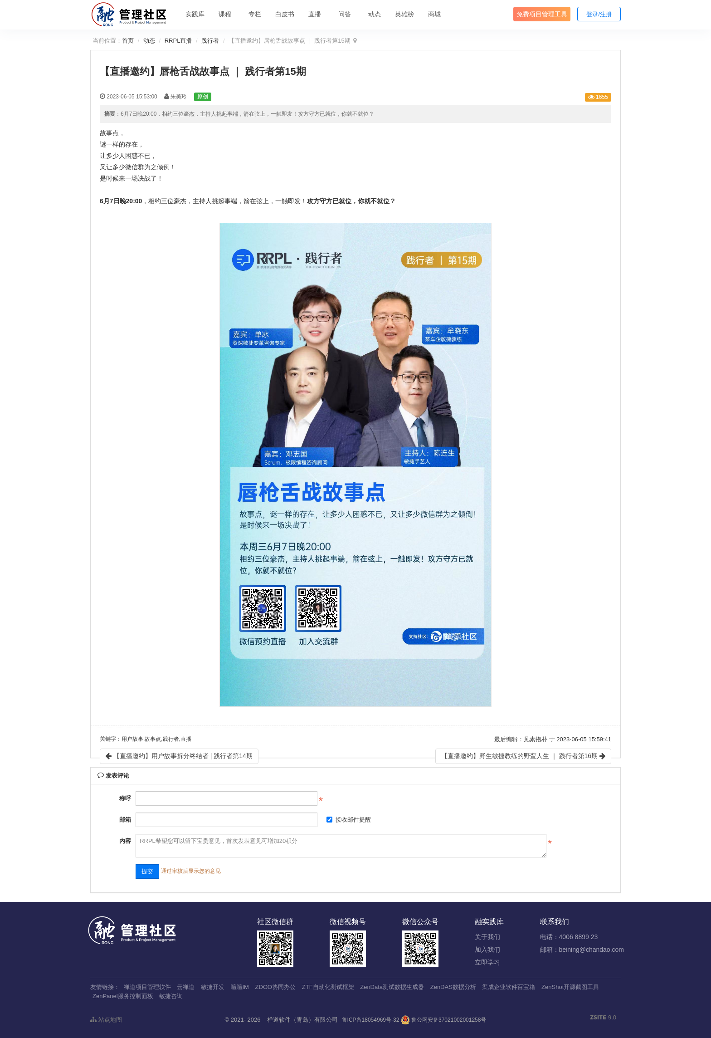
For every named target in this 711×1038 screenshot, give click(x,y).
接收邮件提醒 (348, 819)
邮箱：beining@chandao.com (582, 949)
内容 (125, 840)
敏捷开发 (212, 987)
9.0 (603, 1018)
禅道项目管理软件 (147, 987)
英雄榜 (404, 14)
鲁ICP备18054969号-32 (370, 1020)
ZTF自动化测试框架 (328, 987)
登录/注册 (599, 14)
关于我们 (487, 936)
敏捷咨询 (171, 996)
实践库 (195, 14)
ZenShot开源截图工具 (570, 987)
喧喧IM (240, 987)
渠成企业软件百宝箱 (508, 987)
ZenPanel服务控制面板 (123, 996)
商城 (434, 14)
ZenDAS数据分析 (453, 987)
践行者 (210, 40)
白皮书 (284, 14)
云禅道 (186, 987)
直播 (314, 14)
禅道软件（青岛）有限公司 (302, 1019)
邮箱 (125, 819)
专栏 (254, 14)
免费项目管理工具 (541, 14)
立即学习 (487, 962)
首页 (128, 40)
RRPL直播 (178, 40)
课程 (225, 14)
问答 (344, 14)
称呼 (125, 798)
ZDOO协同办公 (275, 987)
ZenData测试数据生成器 (392, 987)
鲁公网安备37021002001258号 (444, 1020)
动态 (374, 14)
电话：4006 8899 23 (569, 936)
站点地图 (106, 1019)
